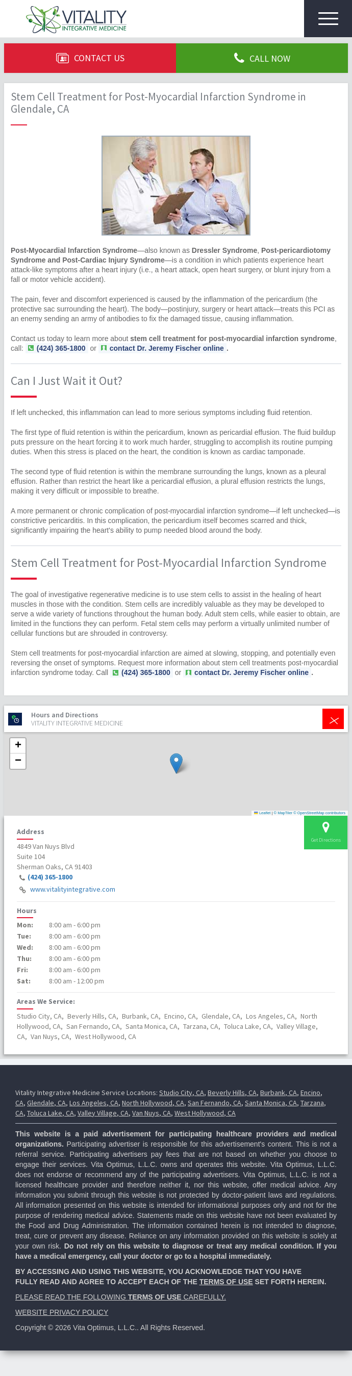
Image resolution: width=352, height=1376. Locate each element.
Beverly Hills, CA (232, 1092)
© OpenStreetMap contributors (319, 813)
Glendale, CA (46, 1102)
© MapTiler (283, 813)
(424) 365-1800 (50, 876)
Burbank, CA (278, 1092)
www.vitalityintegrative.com (72, 889)
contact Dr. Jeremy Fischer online (167, 348)
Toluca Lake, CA (50, 1113)
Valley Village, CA (103, 1113)
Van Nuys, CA (151, 1113)
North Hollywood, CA (153, 1102)
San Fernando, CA (214, 1102)
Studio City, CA (181, 1092)
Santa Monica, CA (271, 1102)
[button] (176, 763)
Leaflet (262, 813)
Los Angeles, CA (93, 1102)
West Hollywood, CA (205, 1113)
